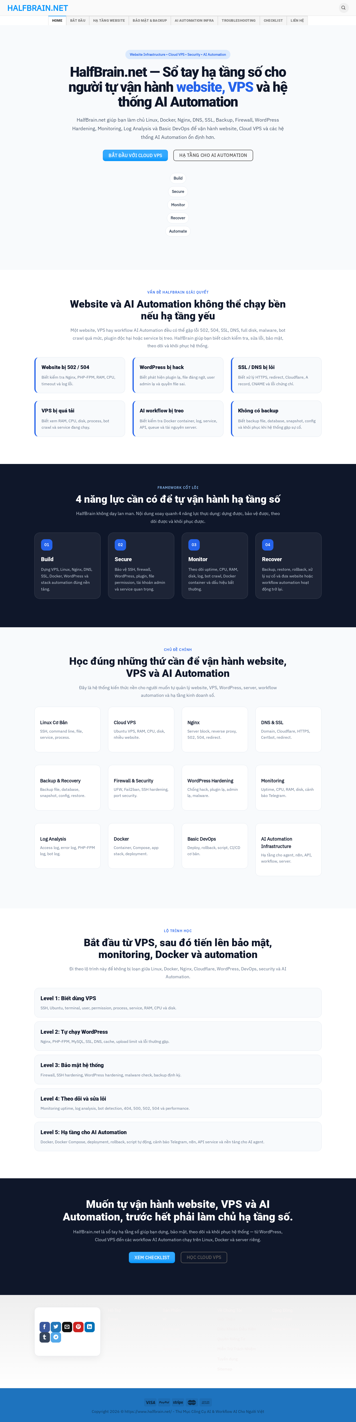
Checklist (273, 20)
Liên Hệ (297, 20)
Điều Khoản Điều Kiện (236, 1328)
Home (57, 20)
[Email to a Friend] (67, 1327)
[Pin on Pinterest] (78, 1327)
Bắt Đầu (77, 20)
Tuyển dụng (227, 1358)
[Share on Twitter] (56, 1327)
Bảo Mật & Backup (150, 20)
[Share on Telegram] (56, 1337)
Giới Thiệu (226, 1318)
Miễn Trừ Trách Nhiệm (236, 1348)
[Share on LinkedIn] (90, 1327)
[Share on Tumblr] (45, 1337)
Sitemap (224, 1369)
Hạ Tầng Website (109, 20)
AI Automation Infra (194, 20)
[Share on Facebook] (45, 1327)
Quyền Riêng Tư (231, 1338)
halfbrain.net (30, 8)
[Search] (344, 7)
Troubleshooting (239, 20)
